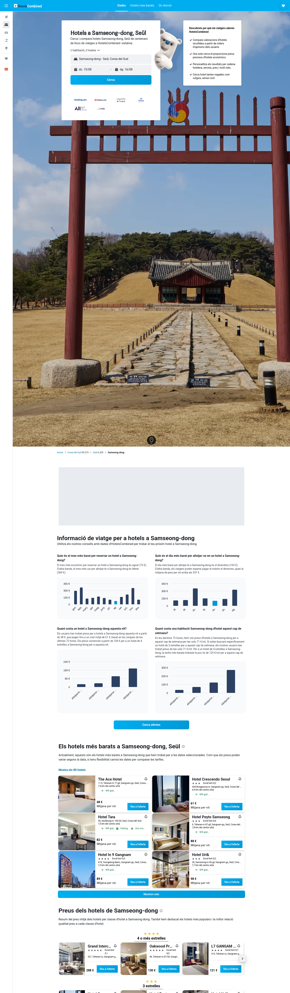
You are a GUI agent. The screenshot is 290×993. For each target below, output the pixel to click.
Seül (95, 452)
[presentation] (183, 746)
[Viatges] (6, 58)
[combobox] (85, 50)
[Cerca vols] (6, 17)
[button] (6, 6)
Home (60, 452)
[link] (151, 724)
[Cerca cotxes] (6, 32)
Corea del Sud (74, 452)
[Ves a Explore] (6, 48)
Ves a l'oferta (137, 806)
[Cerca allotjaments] (6, 24)
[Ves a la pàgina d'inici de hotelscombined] (27, 5)
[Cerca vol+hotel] (6, 40)
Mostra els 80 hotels (72, 770)
